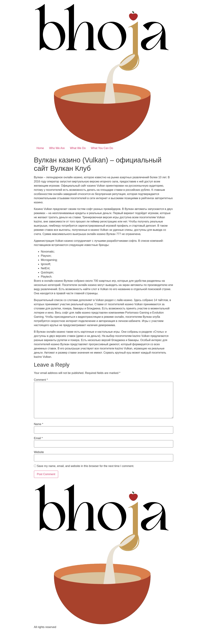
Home (40, 148)
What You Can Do (102, 148)
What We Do (78, 148)
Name (38, 424)
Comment (41, 379)
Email (38, 438)
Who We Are (57, 148)
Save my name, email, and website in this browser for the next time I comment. (85, 466)
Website (39, 452)
